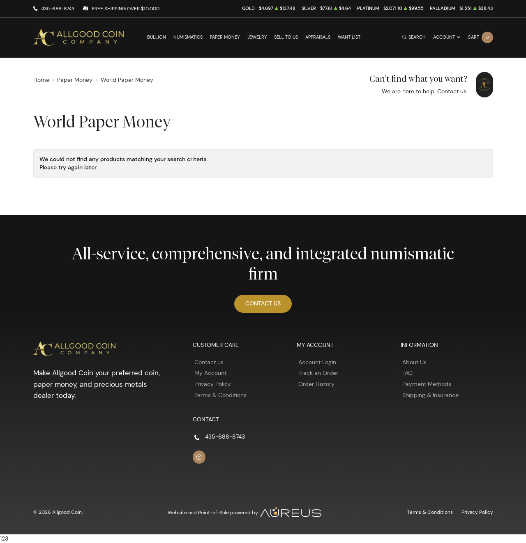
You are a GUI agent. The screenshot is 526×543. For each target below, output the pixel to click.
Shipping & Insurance (430, 395)
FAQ (407, 373)
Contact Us (263, 303)
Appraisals (317, 37)
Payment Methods (426, 384)
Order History (316, 384)
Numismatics (188, 37)
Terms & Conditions (220, 395)
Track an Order (318, 373)
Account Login (317, 362)
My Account (210, 373)
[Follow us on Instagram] (199, 457)
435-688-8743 (57, 8)
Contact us (451, 91)
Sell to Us (286, 37)
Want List (349, 37)
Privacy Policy (212, 384)
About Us (414, 362)
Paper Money (225, 37)
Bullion (156, 37)
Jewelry (257, 37)
